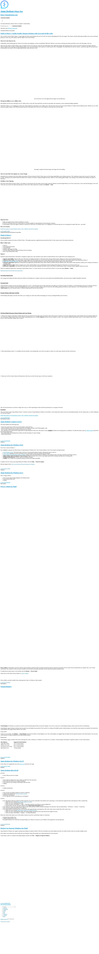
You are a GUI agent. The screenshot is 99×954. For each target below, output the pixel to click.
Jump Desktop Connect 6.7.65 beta (24, 802)
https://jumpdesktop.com (9, 15)
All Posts (5, 908)
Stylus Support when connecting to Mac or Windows (14, 454)
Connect (5, 915)
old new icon (22, 764)
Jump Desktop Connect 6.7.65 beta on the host (27, 810)
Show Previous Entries (6, 904)
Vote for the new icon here (21, 793)
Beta (4, 916)
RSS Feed (10, 28)
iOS (4, 913)
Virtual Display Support (8, 452)
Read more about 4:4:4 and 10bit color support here (11, 270)
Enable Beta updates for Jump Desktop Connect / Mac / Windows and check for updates (19, 228)
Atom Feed (14, 28)
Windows (5, 914)
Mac (4, 911)
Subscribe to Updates (5, 17)
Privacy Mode (6, 453)
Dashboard (5, 909)
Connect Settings (89, 430)
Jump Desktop (12, 11)
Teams (4, 910)
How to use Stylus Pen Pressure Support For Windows (23, 464)
